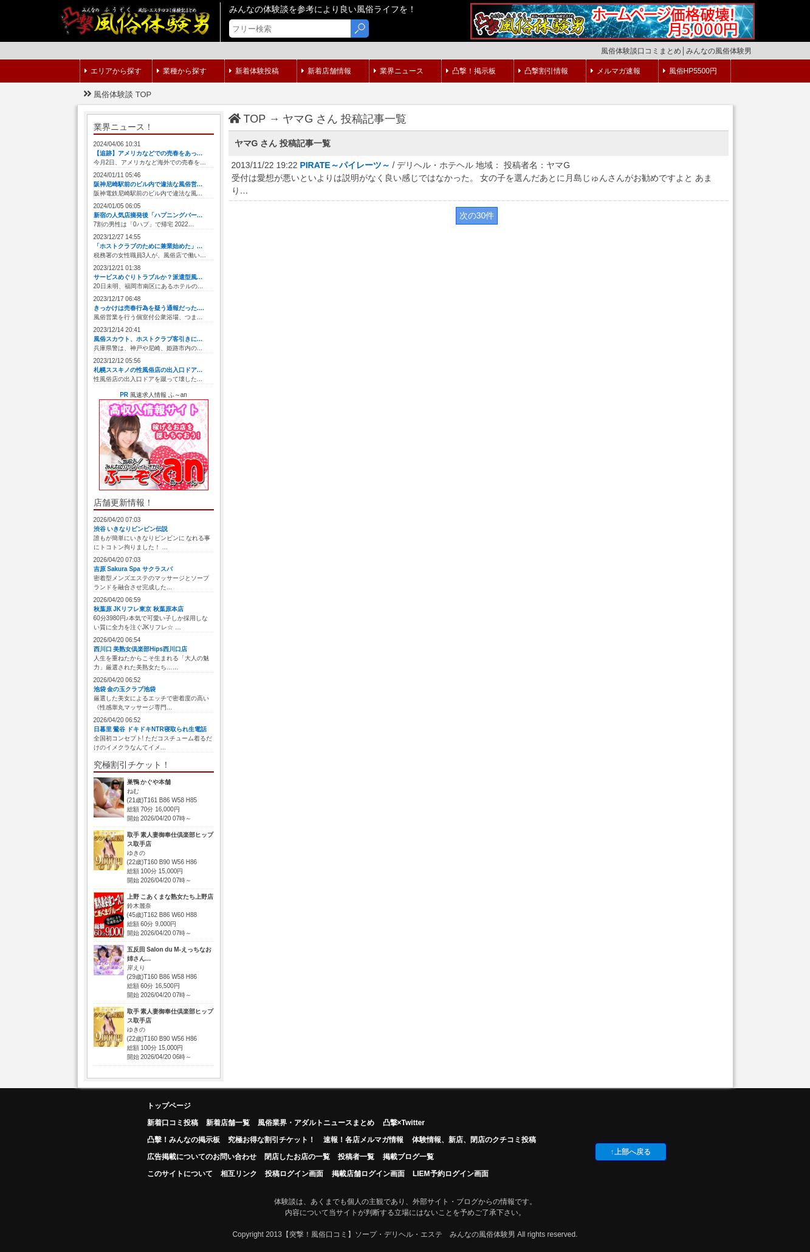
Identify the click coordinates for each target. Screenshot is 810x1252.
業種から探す (182, 71)
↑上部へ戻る (631, 1152)
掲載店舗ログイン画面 (368, 1173)
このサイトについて (180, 1173)
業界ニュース (399, 71)
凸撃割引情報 (543, 71)
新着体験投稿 (254, 71)
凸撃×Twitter (404, 1122)
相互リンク (239, 1173)
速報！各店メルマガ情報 (363, 1139)
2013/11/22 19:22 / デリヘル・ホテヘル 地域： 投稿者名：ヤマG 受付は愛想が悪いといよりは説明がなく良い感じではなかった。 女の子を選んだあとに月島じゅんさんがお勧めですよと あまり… (472, 177)
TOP (247, 119)
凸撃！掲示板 (471, 71)
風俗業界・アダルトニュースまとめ (316, 1122)
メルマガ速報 (615, 71)
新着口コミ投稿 (172, 1122)
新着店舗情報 (326, 71)
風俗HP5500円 (690, 71)
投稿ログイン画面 (294, 1173)
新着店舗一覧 (228, 1122)
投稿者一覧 (356, 1156)
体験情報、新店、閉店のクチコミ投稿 (474, 1139)
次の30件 (477, 215)
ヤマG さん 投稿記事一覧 (345, 119)
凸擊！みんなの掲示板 (183, 1139)
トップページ (169, 1105)
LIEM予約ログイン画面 (451, 1173)
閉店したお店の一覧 (297, 1156)
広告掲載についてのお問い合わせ (201, 1156)
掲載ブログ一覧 (408, 1156)
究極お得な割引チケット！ (271, 1139)
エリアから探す (113, 71)
